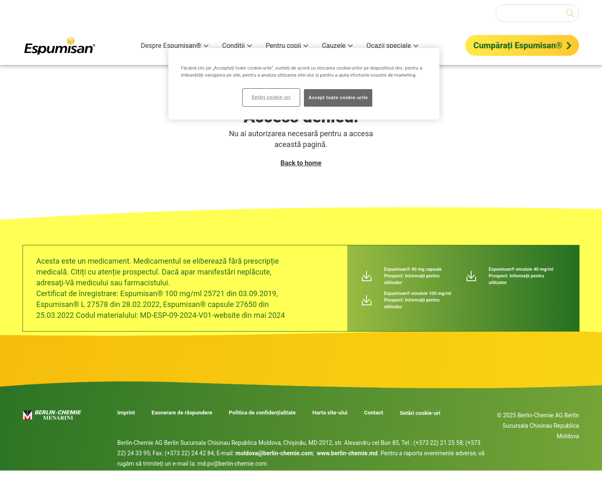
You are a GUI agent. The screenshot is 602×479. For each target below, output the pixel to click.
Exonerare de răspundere (182, 412)
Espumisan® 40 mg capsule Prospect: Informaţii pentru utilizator (412, 276)
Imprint (126, 412)
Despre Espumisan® (170, 46)
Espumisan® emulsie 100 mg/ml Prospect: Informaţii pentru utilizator (417, 300)
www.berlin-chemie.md (347, 453)
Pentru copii (283, 46)
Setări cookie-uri (420, 413)
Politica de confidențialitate (262, 412)
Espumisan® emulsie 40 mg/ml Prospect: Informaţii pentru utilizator (521, 276)
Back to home (301, 163)
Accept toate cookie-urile (338, 97)
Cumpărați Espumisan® (518, 45)
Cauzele (334, 46)
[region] (303, 84)
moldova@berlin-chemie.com (274, 453)
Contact (373, 412)
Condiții (233, 46)
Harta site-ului (329, 412)
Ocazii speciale (388, 46)
